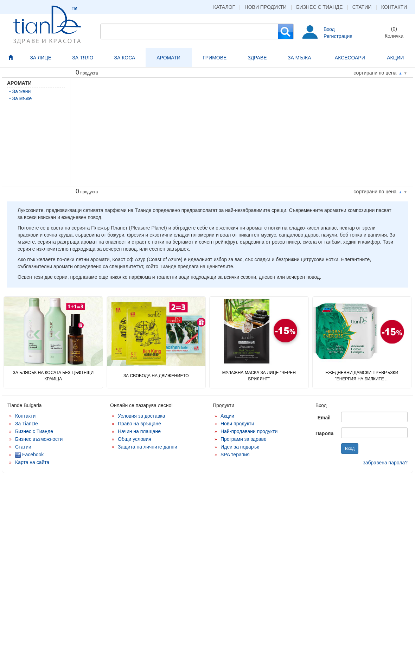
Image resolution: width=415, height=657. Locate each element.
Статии (362, 7)
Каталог (224, 7)
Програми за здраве (244, 439)
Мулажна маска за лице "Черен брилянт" (259, 375)
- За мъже (20, 98)
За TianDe (26, 423)
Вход (329, 29)
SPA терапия (235, 454)
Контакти (394, 7)
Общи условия (134, 439)
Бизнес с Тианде (319, 7)
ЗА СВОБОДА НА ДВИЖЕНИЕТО (156, 375)
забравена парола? (385, 462)
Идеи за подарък (240, 447)
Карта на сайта (32, 462)
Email (324, 417)
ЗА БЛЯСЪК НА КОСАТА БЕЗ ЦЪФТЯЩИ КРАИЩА (53, 375)
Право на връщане (139, 423)
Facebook (29, 454)
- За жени (20, 91)
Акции (227, 416)
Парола (324, 433)
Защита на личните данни (147, 447)
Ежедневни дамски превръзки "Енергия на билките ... (361, 375)
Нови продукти (266, 7)
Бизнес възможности (39, 439)
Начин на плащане (139, 431)
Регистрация (338, 36)
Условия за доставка (141, 416)
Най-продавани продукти (249, 431)
